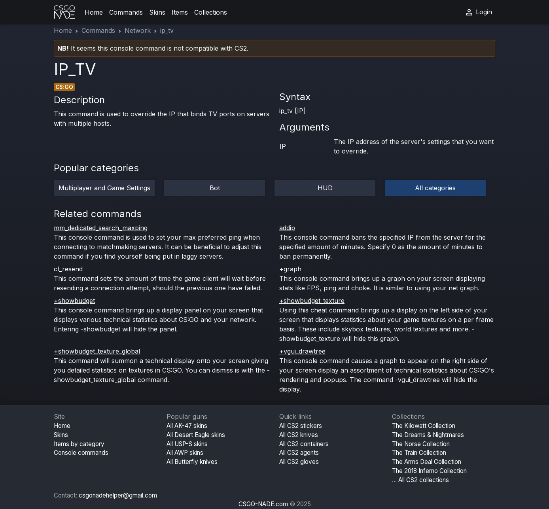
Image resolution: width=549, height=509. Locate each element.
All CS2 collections (423, 480)
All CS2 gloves (299, 461)
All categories (435, 188)
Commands (126, 12)
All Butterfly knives (192, 461)
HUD (325, 188)
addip (287, 228)
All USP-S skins (187, 444)
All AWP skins (185, 452)
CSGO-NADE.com (263, 504)
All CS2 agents (299, 452)
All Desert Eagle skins (196, 435)
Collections (210, 12)
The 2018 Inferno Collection (429, 471)
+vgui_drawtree (302, 351)
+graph (290, 269)
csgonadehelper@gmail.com (118, 495)
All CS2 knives (298, 435)
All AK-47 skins (187, 426)
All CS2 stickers (300, 426)
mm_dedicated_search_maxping (101, 228)
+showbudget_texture (312, 301)
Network (138, 30)
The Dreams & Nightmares (428, 435)
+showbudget (74, 301)
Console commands (81, 452)
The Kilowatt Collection (423, 426)
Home (94, 12)
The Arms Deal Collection (426, 461)
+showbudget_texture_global (97, 351)
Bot (215, 188)
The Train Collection (419, 452)
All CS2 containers (304, 444)
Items (180, 12)
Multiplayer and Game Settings (104, 188)
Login (478, 12)
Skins (157, 12)
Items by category (79, 444)
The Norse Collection (421, 444)
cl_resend (68, 269)
